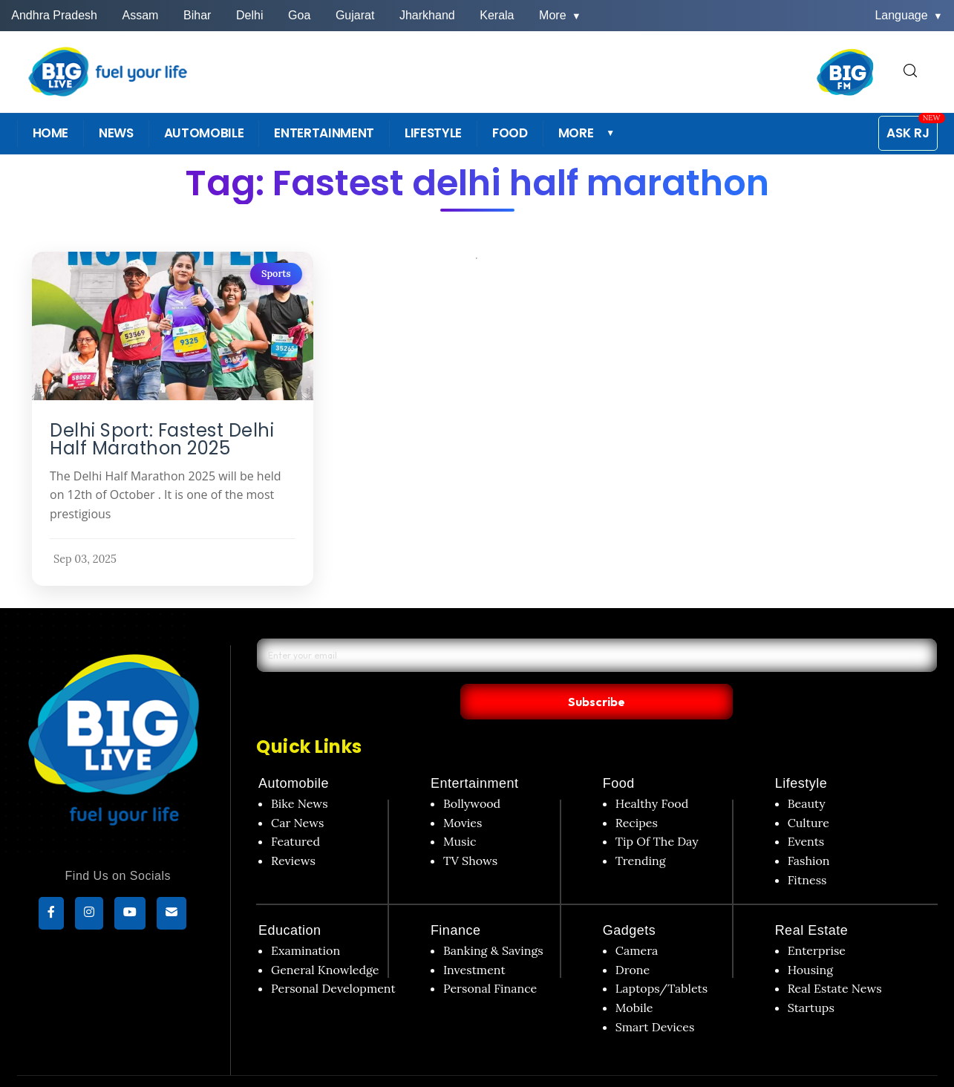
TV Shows (470, 830)
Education (289, 899)
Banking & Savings (493, 920)
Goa (299, 15)
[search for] (910, 71)
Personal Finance (490, 957)
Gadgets (629, 899)
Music (460, 810)
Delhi (249, 15)
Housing (811, 939)
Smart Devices (655, 995)
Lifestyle (801, 752)
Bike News (299, 773)
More (560, 15)
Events (806, 810)
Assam (140, 15)
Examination (305, 920)
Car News (297, 791)
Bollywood (471, 773)
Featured (295, 810)
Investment (474, 939)
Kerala (497, 15)
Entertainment (475, 752)
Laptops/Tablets (661, 957)
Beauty (807, 773)
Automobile (293, 752)
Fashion (809, 830)
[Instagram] (89, 915)
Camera (637, 920)
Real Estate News (835, 957)
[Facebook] (51, 915)
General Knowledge (325, 939)
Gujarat (355, 15)
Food (619, 752)
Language (908, 15)
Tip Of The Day (657, 810)
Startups (811, 977)
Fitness (807, 848)
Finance (456, 899)
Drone (632, 939)
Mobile (634, 977)
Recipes (636, 791)
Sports (275, 273)
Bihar (197, 15)
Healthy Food (652, 773)
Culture (808, 791)
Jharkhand (427, 15)
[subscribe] (171, 915)
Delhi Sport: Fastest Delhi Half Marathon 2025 (162, 439)
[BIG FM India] (845, 72)
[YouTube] (130, 915)
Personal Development (333, 957)
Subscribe (738, 669)
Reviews (293, 830)
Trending (640, 830)
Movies (463, 791)
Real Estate (812, 899)
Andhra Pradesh (54, 15)
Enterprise (817, 920)
